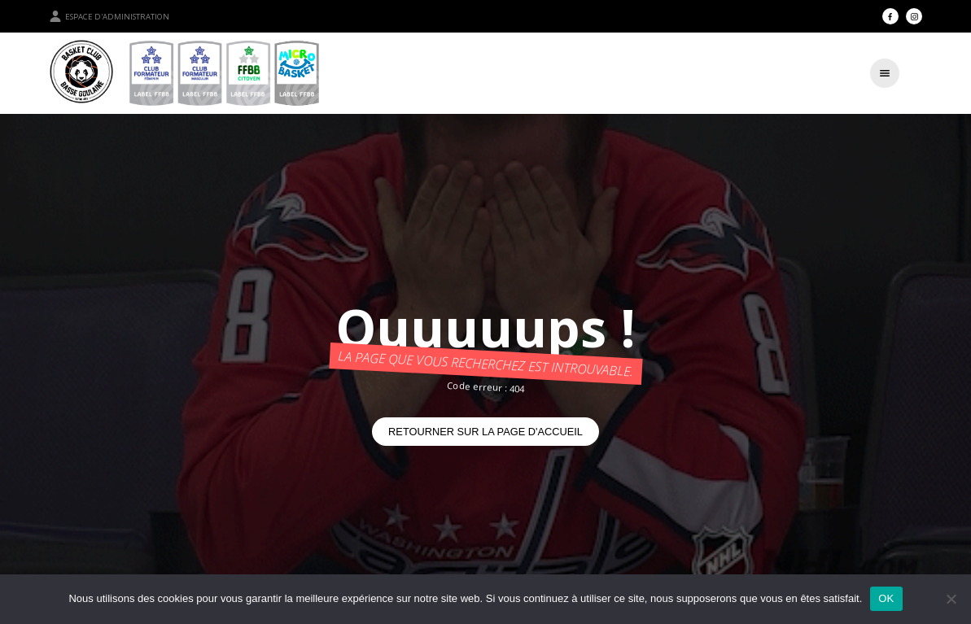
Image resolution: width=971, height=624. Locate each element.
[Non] (951, 599)
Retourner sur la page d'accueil (485, 431)
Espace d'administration (109, 16)
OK (886, 598)
